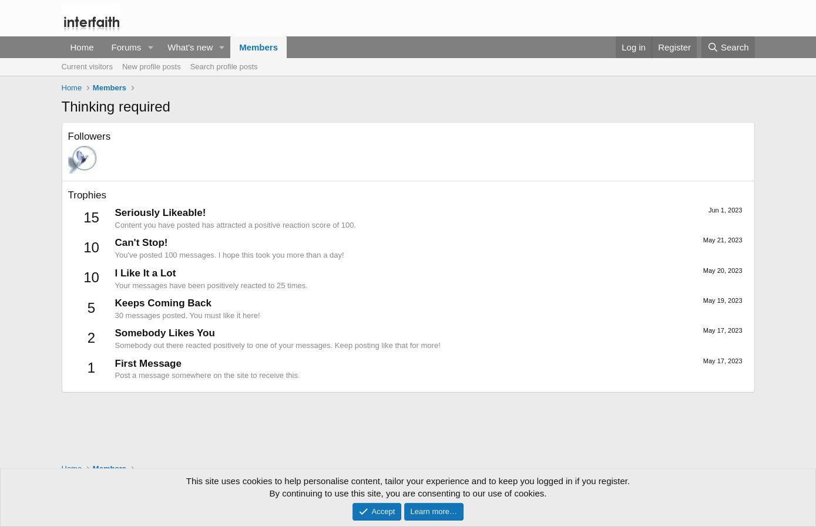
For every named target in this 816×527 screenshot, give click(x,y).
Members (258, 47)
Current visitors (87, 66)
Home (82, 47)
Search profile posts (224, 66)
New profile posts (151, 66)
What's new (190, 47)
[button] (150, 47)
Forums (127, 47)
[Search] (728, 47)
